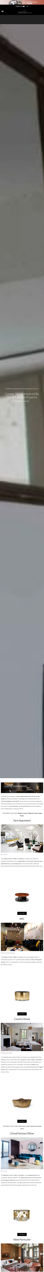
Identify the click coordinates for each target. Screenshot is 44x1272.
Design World (22, 388)
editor (27, 401)
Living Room (35, 388)
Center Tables (8, 388)
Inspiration (29, 388)
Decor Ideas (16, 388)
